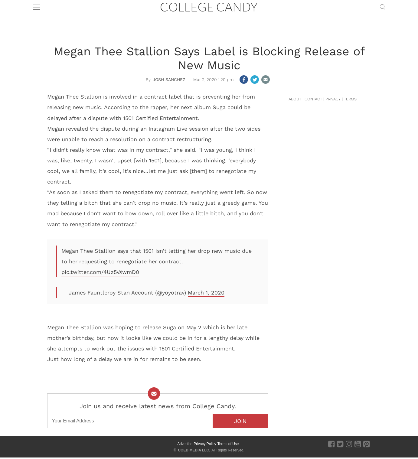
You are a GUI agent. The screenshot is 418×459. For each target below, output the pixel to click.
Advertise (184, 444)
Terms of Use (228, 444)
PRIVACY (333, 99)
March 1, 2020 (206, 292)
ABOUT (295, 99)
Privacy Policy (205, 444)
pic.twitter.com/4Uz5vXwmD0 (100, 272)
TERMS (350, 99)
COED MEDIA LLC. (194, 450)
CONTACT (313, 99)
